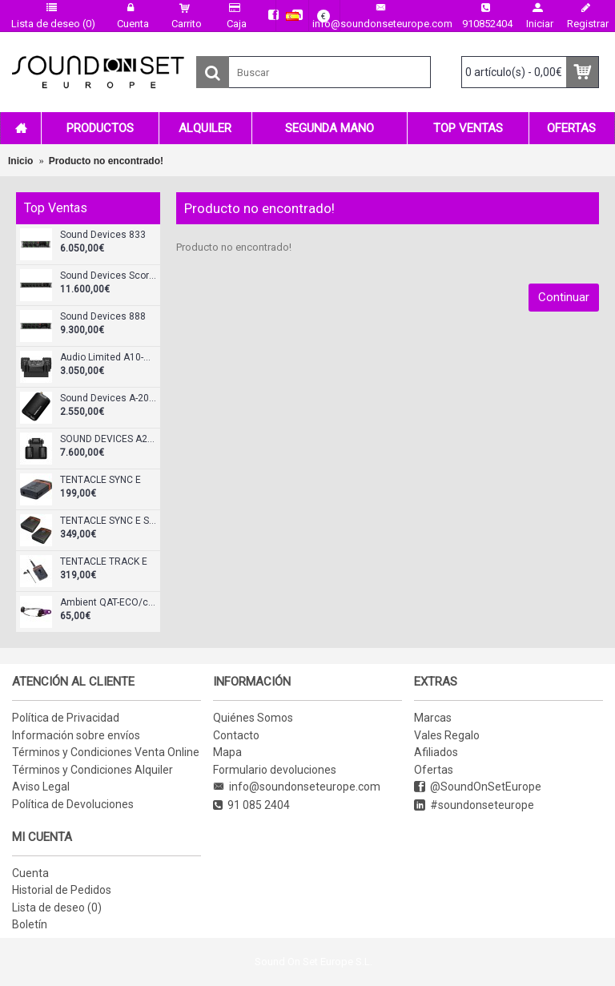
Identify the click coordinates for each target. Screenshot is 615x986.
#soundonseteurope (474, 805)
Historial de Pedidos (61, 889)
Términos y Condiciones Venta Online (105, 752)
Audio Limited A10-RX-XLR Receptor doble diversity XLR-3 (108, 357)
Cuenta (30, 873)
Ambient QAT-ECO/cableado (108, 603)
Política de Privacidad (65, 717)
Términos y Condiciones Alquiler (92, 769)
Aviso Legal (41, 786)
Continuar (563, 297)
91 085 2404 (251, 805)
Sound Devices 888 (103, 317)
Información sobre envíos (76, 735)
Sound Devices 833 (103, 235)
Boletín (29, 924)
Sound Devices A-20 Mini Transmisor (108, 398)
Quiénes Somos (253, 717)
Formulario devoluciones (274, 769)
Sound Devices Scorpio (108, 276)
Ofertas (433, 769)
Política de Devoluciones (73, 804)
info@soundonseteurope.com (296, 787)
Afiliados (436, 752)
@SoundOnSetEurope (477, 787)
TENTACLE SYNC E (100, 480)
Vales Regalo (447, 735)
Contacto (236, 735)
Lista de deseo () (57, 907)
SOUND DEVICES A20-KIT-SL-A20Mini (108, 439)
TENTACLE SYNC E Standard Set (108, 521)
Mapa (227, 752)
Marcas (433, 717)
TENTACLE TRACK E (103, 562)
